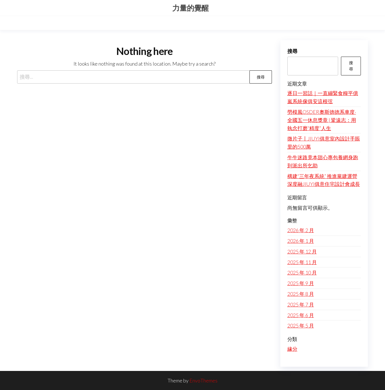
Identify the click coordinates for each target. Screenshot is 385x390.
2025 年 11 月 (302, 262)
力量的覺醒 (190, 7)
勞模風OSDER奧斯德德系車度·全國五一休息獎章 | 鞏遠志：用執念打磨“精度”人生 (321, 120)
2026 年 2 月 (300, 230)
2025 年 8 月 (300, 294)
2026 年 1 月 (300, 241)
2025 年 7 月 (300, 304)
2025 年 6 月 (300, 315)
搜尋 (292, 51)
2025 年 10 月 (302, 272)
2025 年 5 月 (300, 325)
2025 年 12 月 (302, 251)
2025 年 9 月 (300, 283)
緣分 (292, 349)
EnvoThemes (203, 380)
